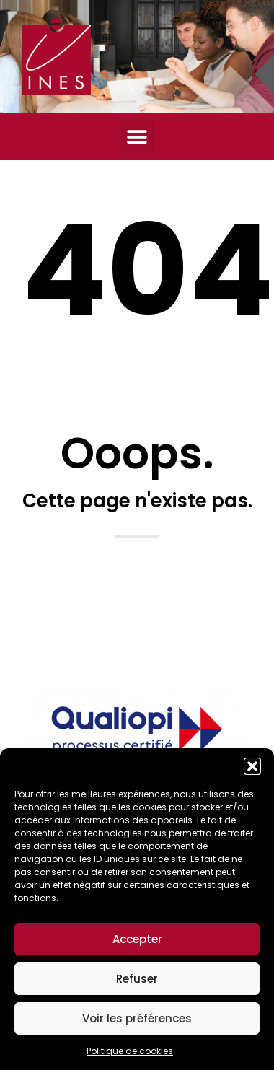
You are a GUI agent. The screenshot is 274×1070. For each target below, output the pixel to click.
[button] (252, 766)
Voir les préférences (137, 1018)
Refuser (137, 978)
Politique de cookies (130, 1051)
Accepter (137, 939)
